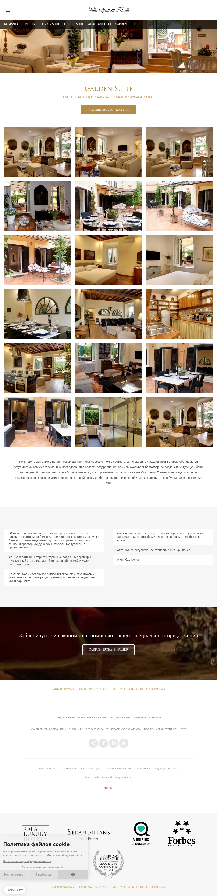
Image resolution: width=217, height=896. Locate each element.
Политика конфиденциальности (156, 769)
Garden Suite (125, 24)
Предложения (65, 718)
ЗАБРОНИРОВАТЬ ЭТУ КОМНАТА (108, 110)
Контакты (155, 718)
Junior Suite (50, 24)
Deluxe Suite (74, 24)
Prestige (29, 24)
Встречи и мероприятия (128, 718)
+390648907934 (94, 729)
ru (111, 788)
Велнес (103, 718)
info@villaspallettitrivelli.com (164, 729)
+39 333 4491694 (131, 729)
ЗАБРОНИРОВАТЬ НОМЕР (108, 650)
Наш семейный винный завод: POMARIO (108, 777)
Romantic (11, 24)
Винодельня (86, 718)
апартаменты (99, 24)
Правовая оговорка (120, 769)
